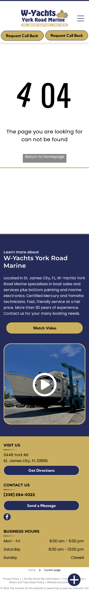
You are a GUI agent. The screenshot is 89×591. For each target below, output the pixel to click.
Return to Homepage (44, 156)
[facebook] (7, 517)
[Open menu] (80, 18)
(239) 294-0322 (19, 494)
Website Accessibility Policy (63, 582)
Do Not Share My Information (42, 578)
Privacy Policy (11, 578)
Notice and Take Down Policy (26, 582)
